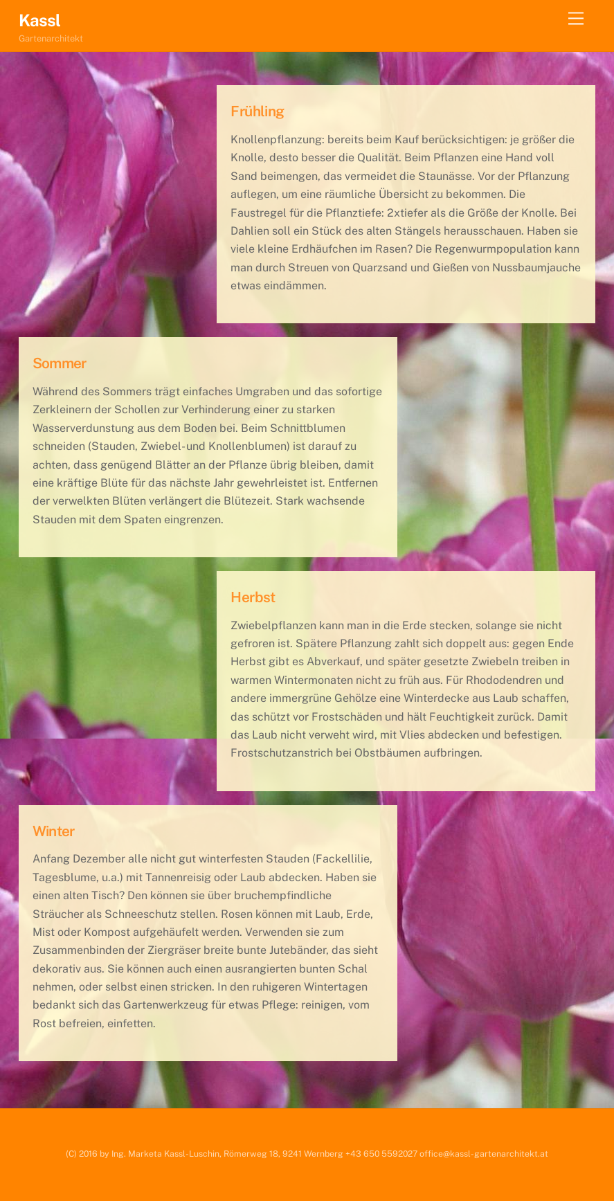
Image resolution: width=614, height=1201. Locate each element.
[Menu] (576, 19)
